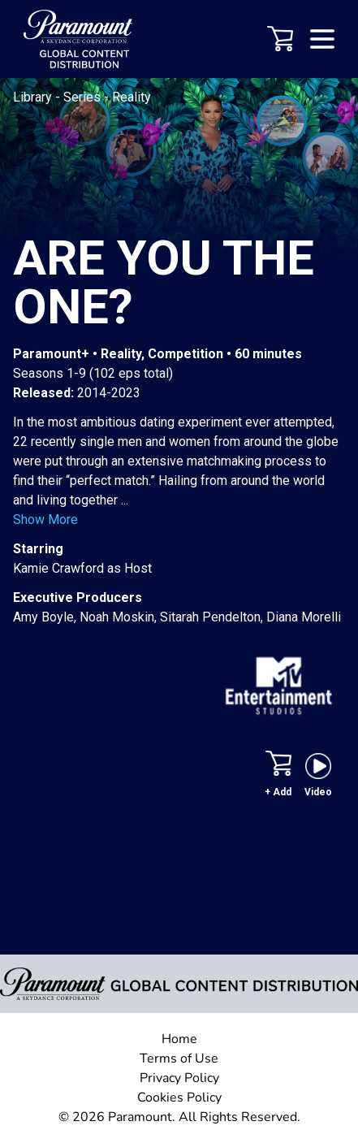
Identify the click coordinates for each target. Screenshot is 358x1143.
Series (83, 97)
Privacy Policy (179, 1078)
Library (34, 97)
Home (179, 1039)
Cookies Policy (179, 1097)
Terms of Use (179, 1058)
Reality (131, 97)
